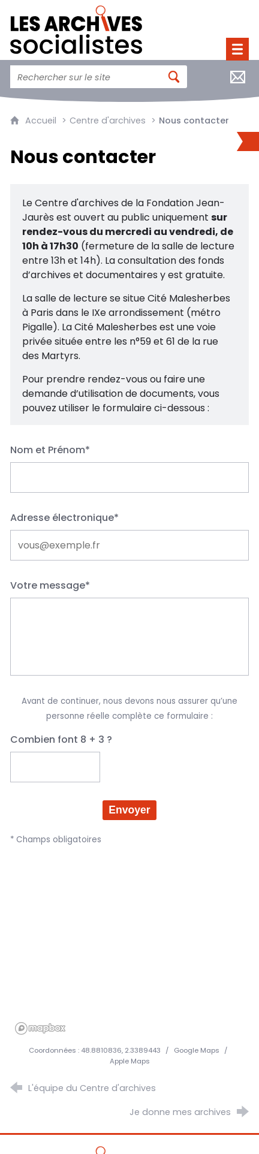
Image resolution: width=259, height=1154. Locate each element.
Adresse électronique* (64, 518)
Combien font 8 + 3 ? (61, 739)
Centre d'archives (108, 120)
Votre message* (50, 585)
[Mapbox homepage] (39, 1028)
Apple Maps (130, 1061)
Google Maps (197, 1050)
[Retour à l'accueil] (76, 27)
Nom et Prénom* (50, 450)
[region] (129, 949)
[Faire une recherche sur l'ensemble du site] (85, 76)
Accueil (42, 120)
